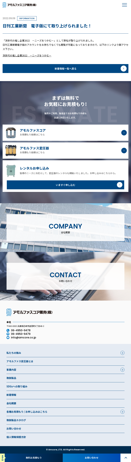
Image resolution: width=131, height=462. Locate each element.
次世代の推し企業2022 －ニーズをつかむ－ (27, 55)
